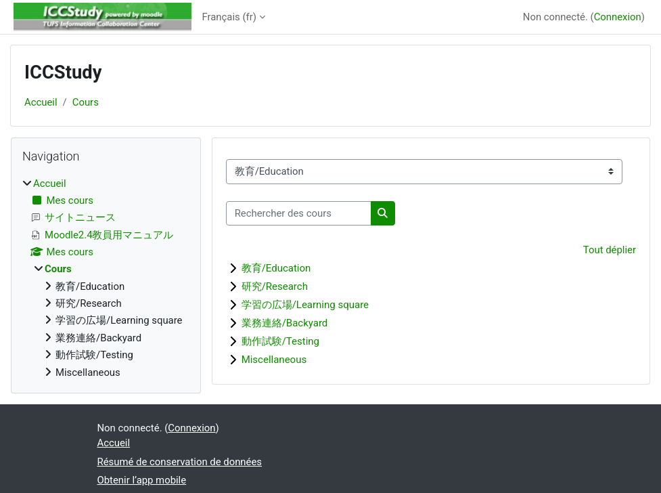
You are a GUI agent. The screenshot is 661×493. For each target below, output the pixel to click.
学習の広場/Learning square (305, 305)
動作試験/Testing (280, 341)
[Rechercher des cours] (298, 213)
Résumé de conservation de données (180, 462)
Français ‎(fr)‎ (229, 17)
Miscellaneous (274, 359)
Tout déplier (609, 250)
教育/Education (276, 268)
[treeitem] (105, 278)
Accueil (41, 102)
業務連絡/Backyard (285, 323)
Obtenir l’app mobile (142, 480)
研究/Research (275, 286)
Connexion (617, 17)
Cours (85, 102)
